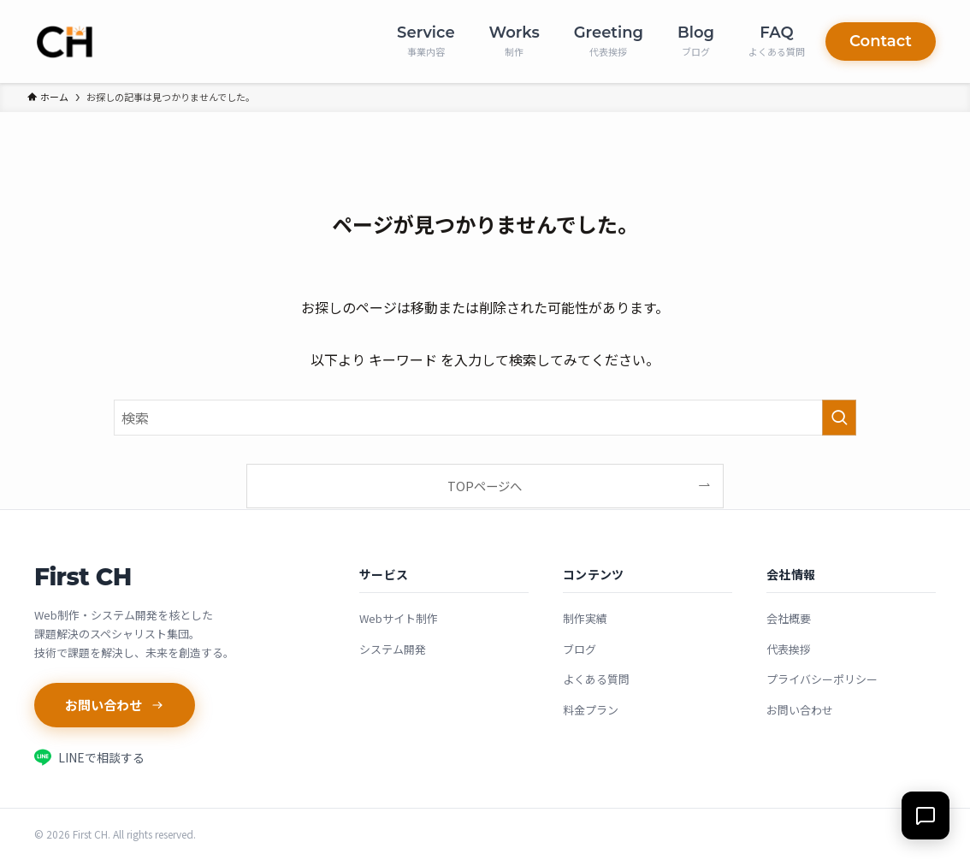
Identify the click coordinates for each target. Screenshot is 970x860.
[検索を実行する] (839, 418)
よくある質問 (596, 679)
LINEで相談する (89, 757)
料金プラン (590, 710)
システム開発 (392, 649)
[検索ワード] (485, 418)
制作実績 (585, 618)
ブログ (579, 649)
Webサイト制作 (398, 618)
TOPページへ (484, 486)
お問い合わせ (114, 705)
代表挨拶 (788, 649)
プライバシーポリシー (822, 679)
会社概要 (788, 618)
